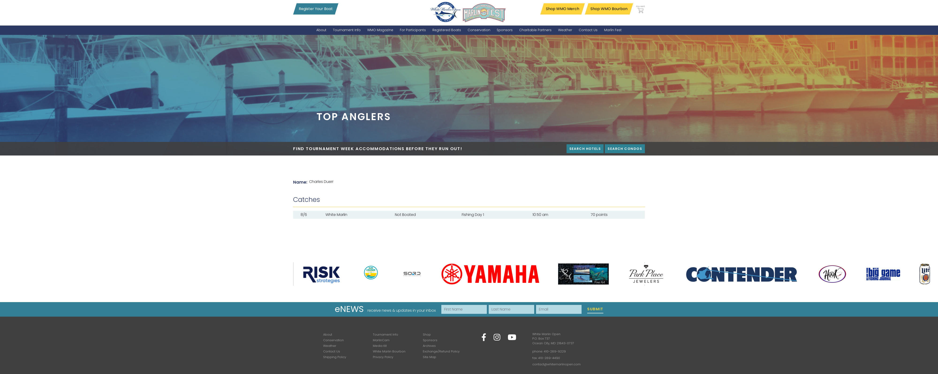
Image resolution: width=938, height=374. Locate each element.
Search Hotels (585, 148)
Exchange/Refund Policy (441, 351)
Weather (329, 346)
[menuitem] (321, 30)
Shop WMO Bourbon (609, 8)
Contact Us (331, 351)
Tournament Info (385, 334)
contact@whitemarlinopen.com (556, 364)
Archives (429, 346)
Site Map (429, 357)
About (327, 334)
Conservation (333, 340)
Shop (427, 334)
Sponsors (430, 340)
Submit (595, 309)
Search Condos (625, 148)
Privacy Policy (383, 357)
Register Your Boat (316, 8)
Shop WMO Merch (562, 8)
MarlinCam (381, 340)
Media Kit (380, 346)
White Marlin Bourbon (389, 351)
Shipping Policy (334, 357)
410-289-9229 (555, 351)
